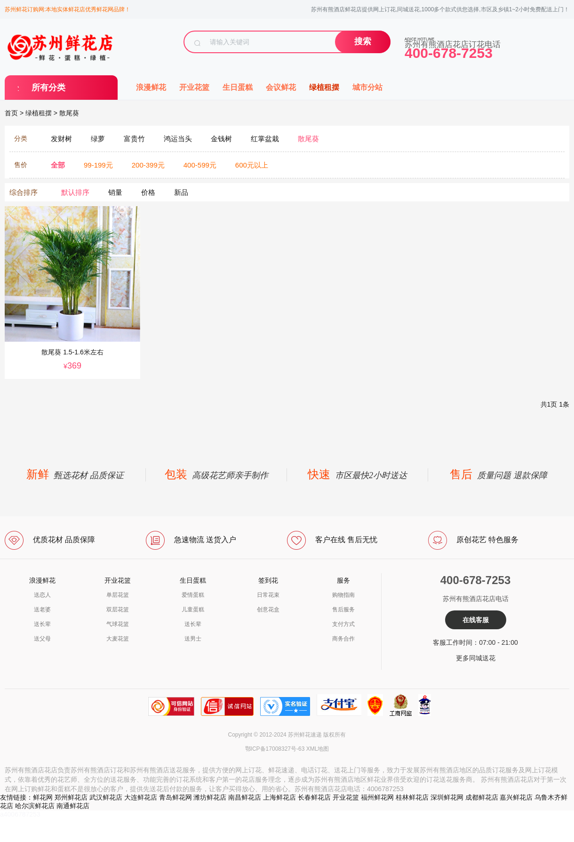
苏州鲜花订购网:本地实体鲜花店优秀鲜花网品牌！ (67, 9)
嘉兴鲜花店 (516, 797)
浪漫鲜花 (151, 87)
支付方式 (343, 624)
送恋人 (42, 595)
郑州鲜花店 (71, 797)
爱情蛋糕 (193, 595)
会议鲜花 (281, 87)
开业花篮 (194, 87)
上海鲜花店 (279, 797)
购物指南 (343, 595)
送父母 (42, 638)
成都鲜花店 (481, 797)
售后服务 (343, 609)
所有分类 (48, 87)
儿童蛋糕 (193, 609)
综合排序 (23, 192)
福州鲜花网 (377, 797)
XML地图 (317, 749)
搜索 (362, 41)
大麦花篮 (117, 638)
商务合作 (343, 638)
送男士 (192, 638)
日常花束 (268, 595)
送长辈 (42, 624)
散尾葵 (69, 113)
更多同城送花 (475, 658)
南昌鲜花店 (244, 797)
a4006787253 (20, 814)
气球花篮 (117, 624)
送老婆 (42, 609)
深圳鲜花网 (446, 797)
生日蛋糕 (238, 87)
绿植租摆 (324, 87)
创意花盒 (268, 609)
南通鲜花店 (72, 806)
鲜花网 (43, 797)
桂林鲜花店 (412, 797)
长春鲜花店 (314, 797)
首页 (11, 113)
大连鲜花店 (140, 797)
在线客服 (475, 620)
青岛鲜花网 (175, 797)
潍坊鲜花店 (209, 797)
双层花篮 (117, 609)
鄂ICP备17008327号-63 (275, 749)
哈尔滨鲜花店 (35, 806)
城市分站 (367, 87)
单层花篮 (117, 595)
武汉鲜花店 (105, 797)
